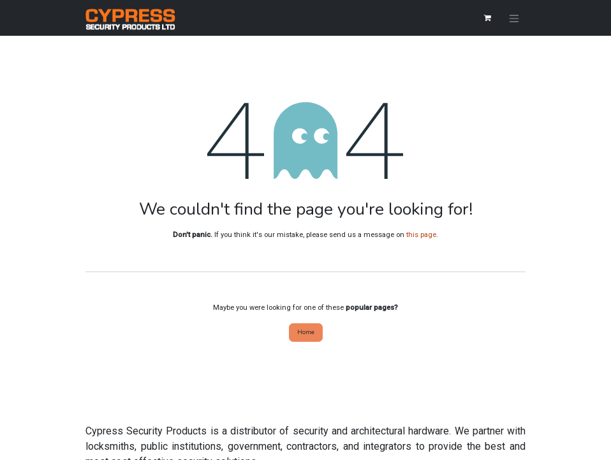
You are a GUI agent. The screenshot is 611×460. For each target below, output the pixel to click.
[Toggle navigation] (514, 17)
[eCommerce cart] (487, 18)
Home (305, 332)
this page (421, 235)
